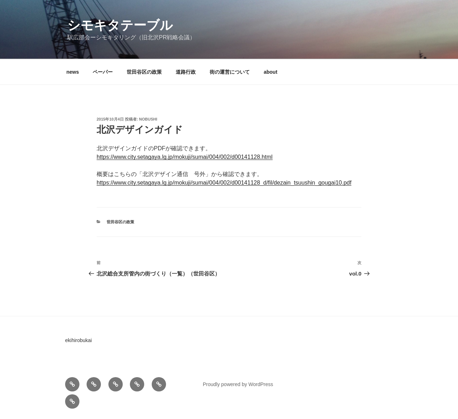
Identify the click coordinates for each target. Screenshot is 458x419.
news (73, 72)
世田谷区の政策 (144, 72)
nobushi (148, 119)
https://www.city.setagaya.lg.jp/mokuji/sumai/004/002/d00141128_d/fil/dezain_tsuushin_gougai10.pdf (224, 183)
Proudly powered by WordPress (238, 384)
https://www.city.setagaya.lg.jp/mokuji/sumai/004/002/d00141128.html (185, 157)
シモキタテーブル (120, 25)
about (270, 72)
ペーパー (103, 72)
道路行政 (186, 72)
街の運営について (230, 72)
